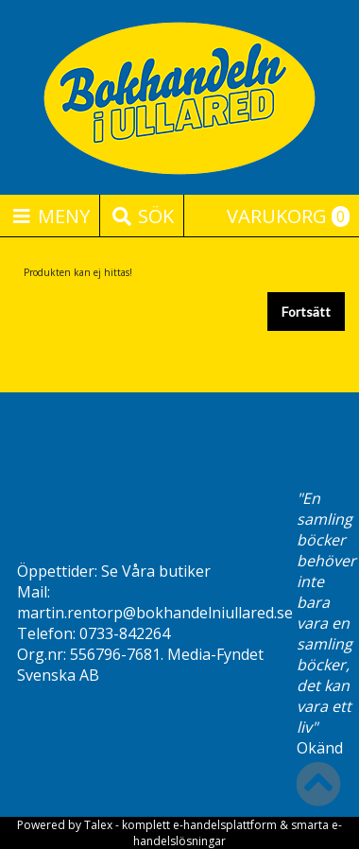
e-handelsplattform (225, 825)
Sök (142, 216)
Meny (49, 216)
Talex (98, 825)
